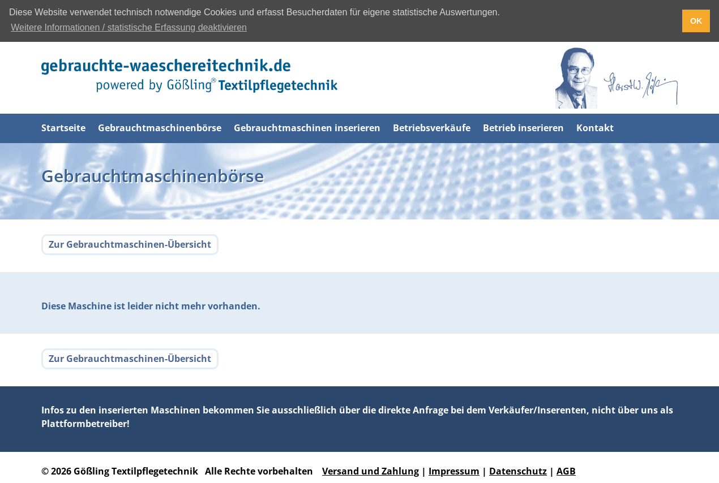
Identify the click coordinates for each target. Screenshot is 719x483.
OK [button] (696, 20)
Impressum (454, 471)
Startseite (63, 127)
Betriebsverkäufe (431, 127)
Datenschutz (518, 471)
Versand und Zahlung (370, 471)
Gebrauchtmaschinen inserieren (307, 127)
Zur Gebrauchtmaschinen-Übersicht (130, 244)
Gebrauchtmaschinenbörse (159, 127)
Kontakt (595, 127)
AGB (566, 471)
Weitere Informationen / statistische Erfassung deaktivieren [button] (129, 27)
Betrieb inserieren (523, 127)
